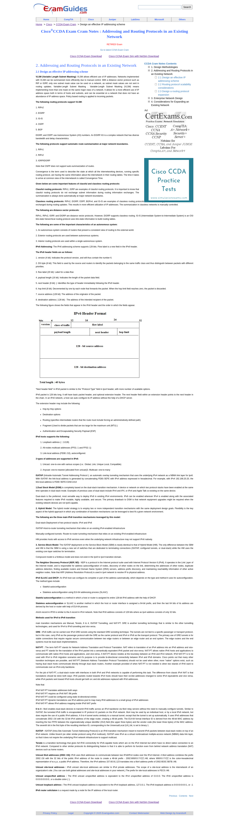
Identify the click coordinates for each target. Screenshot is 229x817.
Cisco (91, 19)
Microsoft (159, 19)
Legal (71, 813)
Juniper (112, 19)
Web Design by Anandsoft (173, 813)
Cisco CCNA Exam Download (86, 56)
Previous (173, 796)
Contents (183, 796)
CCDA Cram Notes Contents (160, 63)
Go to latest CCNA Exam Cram (114, 50)
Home (46, 19)
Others (182, 19)
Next (191, 796)
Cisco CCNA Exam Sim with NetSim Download (134, 56)
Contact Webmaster (139, 813)
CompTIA (68, 19)
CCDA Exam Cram (66, 24)
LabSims (135, 19)
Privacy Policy (50, 813)
